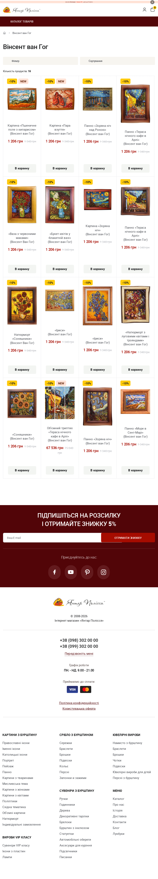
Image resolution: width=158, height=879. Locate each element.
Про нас (118, 805)
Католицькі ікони (14, 755)
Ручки (64, 799)
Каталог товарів (18, 21)
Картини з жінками (16, 790)
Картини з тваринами (17, 778)
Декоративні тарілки (74, 817)
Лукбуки (118, 834)
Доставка (119, 817)
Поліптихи (9, 801)
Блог (116, 828)
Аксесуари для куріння (76, 846)
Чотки (117, 761)
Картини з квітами (15, 796)
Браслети (66, 749)
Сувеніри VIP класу (16, 846)
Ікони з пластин (13, 851)
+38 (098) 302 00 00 (79, 641)
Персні (64, 772)
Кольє (64, 766)
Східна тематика (14, 807)
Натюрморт (10, 819)
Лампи (7, 857)
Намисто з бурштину (127, 743)
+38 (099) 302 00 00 (79, 646)
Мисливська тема (15, 784)
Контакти (119, 822)
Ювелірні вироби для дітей (132, 772)
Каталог (118, 799)
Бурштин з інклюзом (74, 828)
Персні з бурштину (126, 778)
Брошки (65, 755)
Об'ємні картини (13, 813)
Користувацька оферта (79, 709)
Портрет (8, 761)
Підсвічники (68, 851)
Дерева (65, 811)
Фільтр (12, 60)
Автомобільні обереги (75, 840)
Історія (117, 811)
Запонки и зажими (73, 778)
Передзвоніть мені (79, 654)
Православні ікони (16, 743)
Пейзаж (7, 766)
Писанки (66, 857)
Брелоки (66, 822)
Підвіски (66, 761)
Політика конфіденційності (79, 703)
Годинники (67, 805)
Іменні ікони (11, 749)
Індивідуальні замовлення (21, 825)
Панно (7, 772)
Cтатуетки (67, 834)
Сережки (66, 743)
